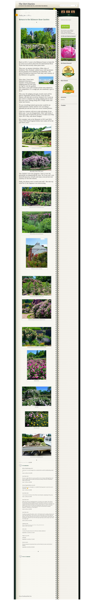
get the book (65, 26)
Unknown (24, 523)
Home (25, 596)
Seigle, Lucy (24, 535)
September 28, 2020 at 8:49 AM (28, 547)
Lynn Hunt (24, 476)
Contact (68, 15)
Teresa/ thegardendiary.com (27, 485)
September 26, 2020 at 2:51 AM (28, 532)
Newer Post (21, 596)
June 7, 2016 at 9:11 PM (27, 496)
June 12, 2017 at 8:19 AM (27, 525)
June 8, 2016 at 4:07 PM (27, 520)
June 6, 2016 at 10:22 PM (27, 473)
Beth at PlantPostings (26, 468)
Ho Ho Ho (63, 99)
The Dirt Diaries (27, 4)
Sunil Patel (24, 499)
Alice (23, 529)
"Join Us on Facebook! (68, 11)
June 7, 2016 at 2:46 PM (27, 482)
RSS (72, 11)
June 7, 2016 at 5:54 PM (27, 489)
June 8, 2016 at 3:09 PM (27, 509)
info (31, 544)
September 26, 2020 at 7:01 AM (28, 539)
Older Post (29, 596)
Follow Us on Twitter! (63, 11)
